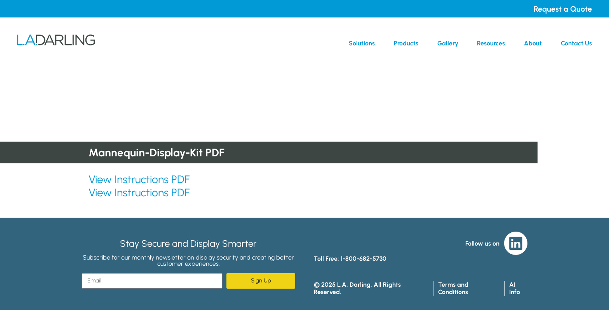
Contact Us (576, 43)
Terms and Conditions (453, 288)
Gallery (447, 43)
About (533, 43)
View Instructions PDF (139, 179)
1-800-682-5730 (363, 258)
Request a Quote (563, 9)
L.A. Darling (56, 43)
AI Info (514, 288)
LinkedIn (515, 243)
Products (406, 43)
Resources (491, 43)
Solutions (362, 43)
